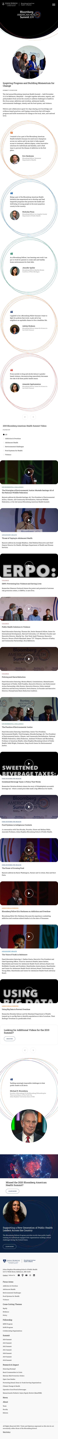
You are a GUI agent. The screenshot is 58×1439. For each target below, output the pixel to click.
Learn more (12, 1191)
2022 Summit (7, 1346)
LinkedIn (34, 1275)
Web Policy (6, 1432)
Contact (5, 1275)
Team (4, 1406)
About (5, 1402)
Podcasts (23, 1275)
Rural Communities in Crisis (12, 1372)
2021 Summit (7, 1350)
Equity (5, 1308)
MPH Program (7, 1324)
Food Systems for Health (13, 451)
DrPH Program (8, 1327)
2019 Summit (7, 1357)
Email (19, 1275)
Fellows (5, 1413)
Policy (5, 1315)
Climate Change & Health (11, 1386)
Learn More (9, 1246)
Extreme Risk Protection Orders (13, 1376)
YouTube (26, 1275)
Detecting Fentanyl (9, 1369)
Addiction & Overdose (13, 438)
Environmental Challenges (14, 446)
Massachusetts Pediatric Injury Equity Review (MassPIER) (22, 1393)
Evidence (6, 1312)
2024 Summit (7, 1340)
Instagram (30, 1275)
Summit (6, 1335)
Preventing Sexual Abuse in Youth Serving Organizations (22, 1383)
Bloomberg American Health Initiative (27, 4)
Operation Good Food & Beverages (14, 1390)
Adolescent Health (11, 442)
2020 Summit (7, 1353)
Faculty (5, 1409)
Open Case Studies (9, 1379)
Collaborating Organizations (12, 1331)
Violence (8, 455)
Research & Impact (11, 1365)
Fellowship (7, 1320)
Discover (9, 1039)
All (6, 434)
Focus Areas (8, 1282)
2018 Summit (7, 1360)
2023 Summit (7, 1343)
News (5, 1397)
